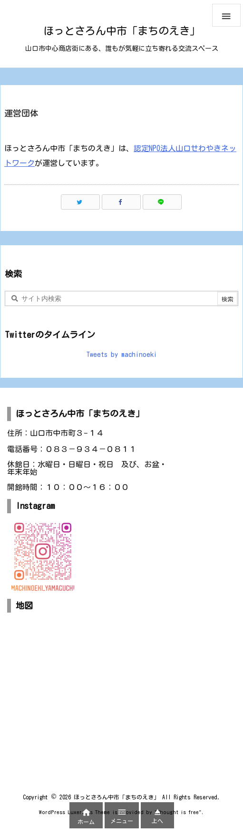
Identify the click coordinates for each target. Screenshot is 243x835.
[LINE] (162, 202)
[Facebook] (121, 202)
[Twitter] (80, 202)
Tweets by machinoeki (122, 354)
